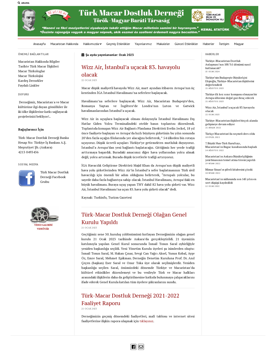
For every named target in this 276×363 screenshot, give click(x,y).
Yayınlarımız (143, 44)
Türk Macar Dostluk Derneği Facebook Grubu (54, 177)
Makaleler (163, 44)
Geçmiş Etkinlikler (118, 44)
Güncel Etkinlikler (186, 44)
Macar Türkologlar (31, 71)
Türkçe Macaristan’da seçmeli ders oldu (230, 134)
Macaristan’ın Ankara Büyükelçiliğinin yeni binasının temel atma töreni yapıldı (230, 158)
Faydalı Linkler (28, 85)
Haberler (208, 44)
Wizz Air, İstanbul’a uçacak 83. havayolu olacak (229, 109)
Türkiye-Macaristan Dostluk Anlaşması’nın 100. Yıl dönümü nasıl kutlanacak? (228, 64)
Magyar (239, 44)
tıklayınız (146, 321)
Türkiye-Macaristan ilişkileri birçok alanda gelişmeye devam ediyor (231, 122)
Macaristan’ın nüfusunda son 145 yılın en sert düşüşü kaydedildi (230, 180)
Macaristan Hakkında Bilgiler (39, 61)
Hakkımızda (91, 44)
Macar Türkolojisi (30, 76)
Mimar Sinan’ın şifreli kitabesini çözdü (229, 169)
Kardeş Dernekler (30, 80)
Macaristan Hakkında (64, 44)
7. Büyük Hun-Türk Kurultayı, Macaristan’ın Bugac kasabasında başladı (231, 145)
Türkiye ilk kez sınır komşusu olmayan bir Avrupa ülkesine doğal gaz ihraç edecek (231, 96)
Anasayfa (39, 44)
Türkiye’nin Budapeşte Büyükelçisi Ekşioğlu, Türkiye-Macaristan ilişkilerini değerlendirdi (229, 81)
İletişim (224, 44)
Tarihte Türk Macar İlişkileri (38, 66)
